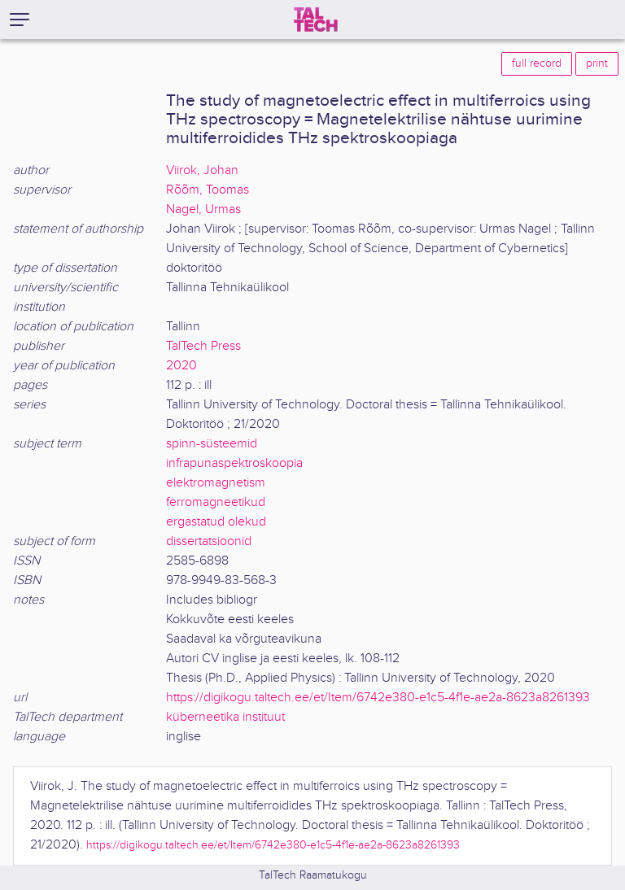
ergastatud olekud (216, 522)
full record (537, 63)
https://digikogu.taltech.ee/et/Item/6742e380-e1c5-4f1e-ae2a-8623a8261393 (378, 697)
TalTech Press (203, 346)
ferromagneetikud (215, 502)
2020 (181, 365)
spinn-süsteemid (211, 444)
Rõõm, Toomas (207, 190)
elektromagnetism (215, 483)
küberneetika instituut (225, 717)
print (597, 63)
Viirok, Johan (202, 170)
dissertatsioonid (208, 541)
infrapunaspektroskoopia (234, 463)
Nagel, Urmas (203, 209)
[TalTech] (316, 20)
